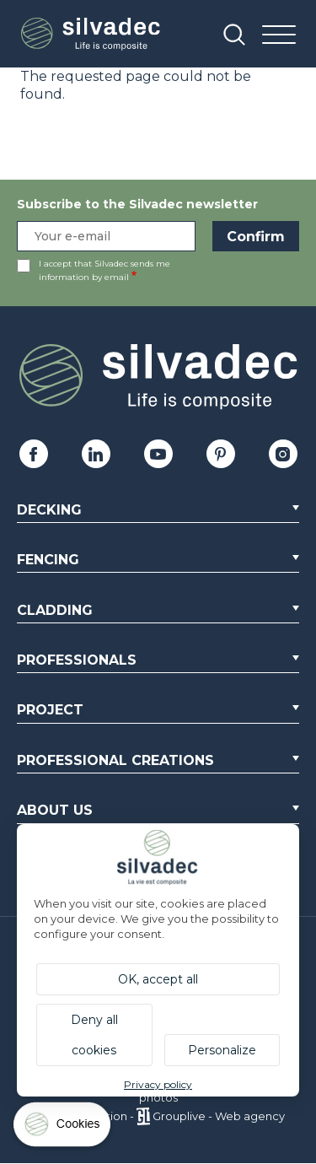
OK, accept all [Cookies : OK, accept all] (158, 979)
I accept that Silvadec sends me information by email (104, 270)
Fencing (48, 560)
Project (50, 710)
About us (55, 810)
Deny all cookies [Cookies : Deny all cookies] (94, 1035)
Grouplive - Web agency (219, 1116)
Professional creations (115, 760)
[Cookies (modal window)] (63, 1128)
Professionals (77, 660)
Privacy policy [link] (158, 1084)
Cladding (55, 610)
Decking (49, 510)
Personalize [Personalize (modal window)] (222, 1050)
